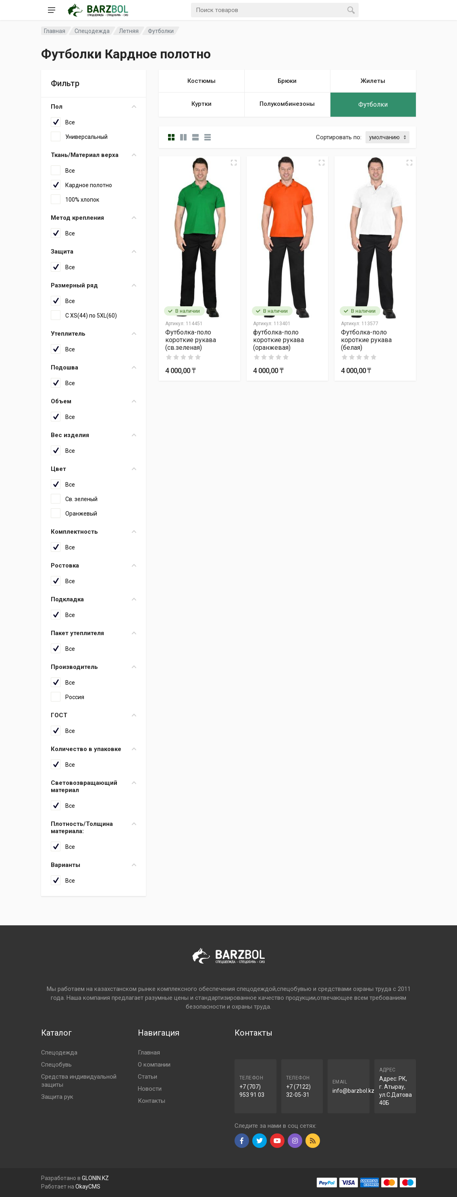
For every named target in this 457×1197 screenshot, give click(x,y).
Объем (93, 401)
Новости (150, 1088)
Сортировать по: (338, 137)
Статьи (147, 1076)
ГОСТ (93, 715)
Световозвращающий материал (93, 786)
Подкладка (93, 599)
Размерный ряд (93, 285)
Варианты (93, 865)
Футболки (161, 31)
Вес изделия (93, 435)
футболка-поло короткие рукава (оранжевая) (278, 339)
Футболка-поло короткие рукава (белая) (366, 339)
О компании (154, 1064)
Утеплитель (93, 333)
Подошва (93, 367)
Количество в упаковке (93, 749)
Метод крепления (93, 217)
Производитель (93, 667)
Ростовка (93, 565)
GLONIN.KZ (95, 1178)
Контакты (151, 1100)
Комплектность (93, 531)
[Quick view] (233, 162)
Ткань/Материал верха (93, 155)
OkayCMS (87, 1186)
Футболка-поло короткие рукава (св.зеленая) (190, 339)
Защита (93, 251)
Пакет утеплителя (93, 633)
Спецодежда (59, 1052)
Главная (149, 1052)
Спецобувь (56, 1064)
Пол (93, 106)
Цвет (93, 469)
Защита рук (57, 1096)
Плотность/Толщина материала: (93, 827)
